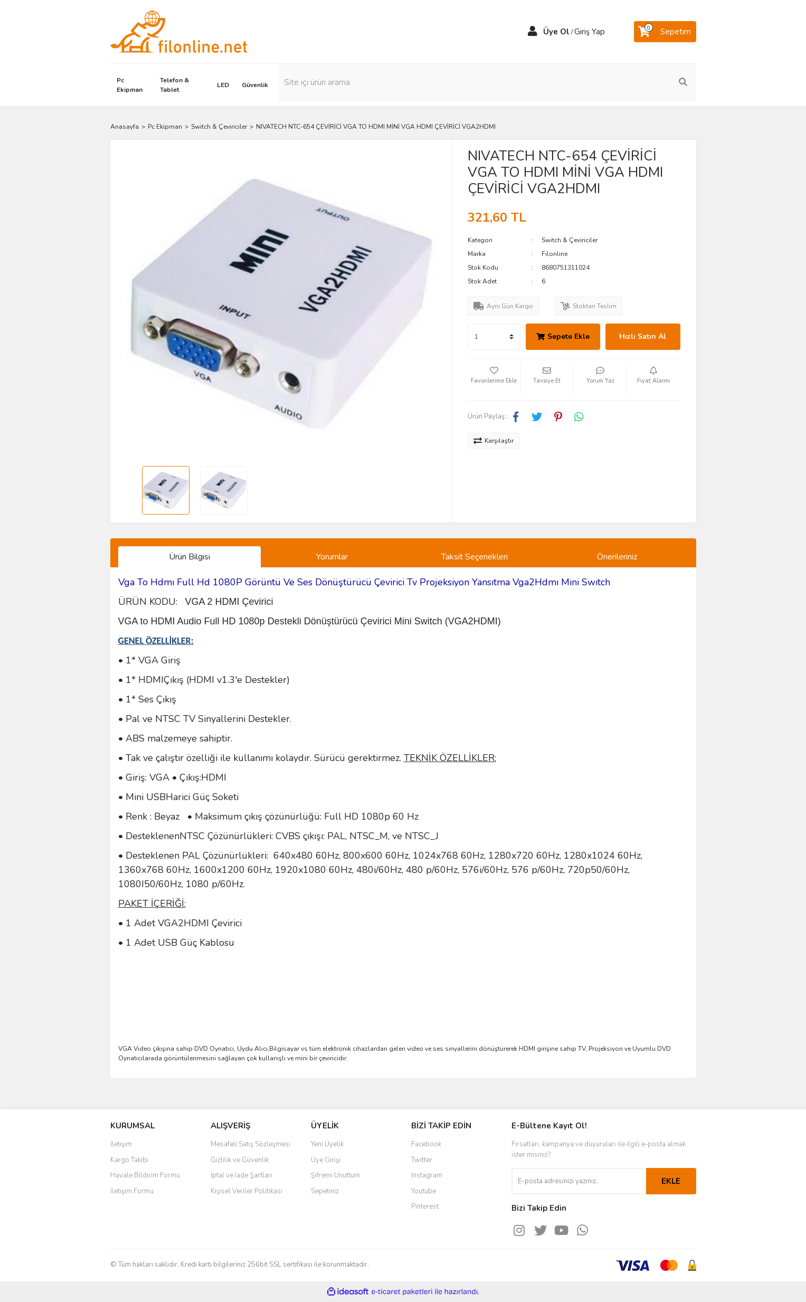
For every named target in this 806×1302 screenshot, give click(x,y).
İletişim (121, 1144)
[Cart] (665, 31)
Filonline (554, 254)
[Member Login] (532, 32)
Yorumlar (332, 557)
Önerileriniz (617, 557)
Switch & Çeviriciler (570, 240)
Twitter (421, 1160)
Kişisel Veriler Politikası (246, 1191)
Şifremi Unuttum (335, 1175)
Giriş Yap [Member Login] (589, 31)
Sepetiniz (325, 1191)
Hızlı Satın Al (642, 336)
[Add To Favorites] (494, 379)
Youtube (423, 1191)
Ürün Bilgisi (189, 557)
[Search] (625, 82)
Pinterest (425, 1206)
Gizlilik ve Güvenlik (240, 1160)
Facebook (426, 1144)
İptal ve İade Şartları (241, 1175)
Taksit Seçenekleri (474, 557)
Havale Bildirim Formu (145, 1175)
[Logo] (178, 31)
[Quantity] (494, 337)
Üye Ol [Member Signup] (556, 31)
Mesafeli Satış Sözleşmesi (250, 1144)
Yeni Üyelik (327, 1144)
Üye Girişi (325, 1160)
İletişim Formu (132, 1191)
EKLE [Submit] (670, 1181)
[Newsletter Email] (578, 1181)
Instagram (426, 1175)
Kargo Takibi (129, 1160)
